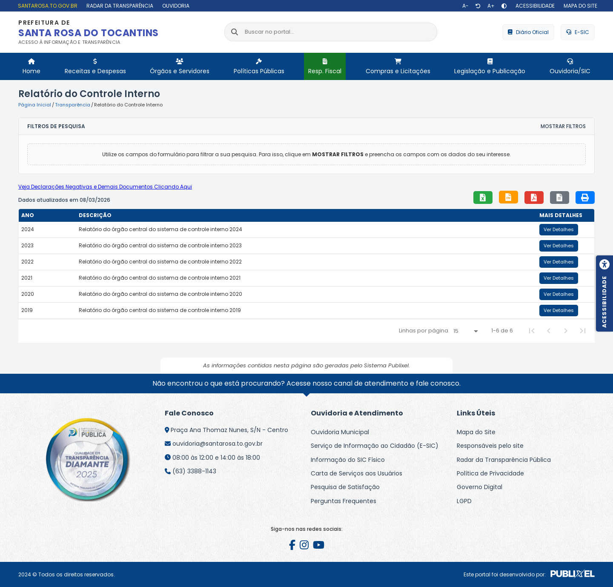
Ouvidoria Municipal (340, 432)
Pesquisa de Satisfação (345, 487)
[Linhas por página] (465, 331)
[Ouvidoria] (175, 5)
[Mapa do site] (579, 5)
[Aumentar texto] (491, 5)
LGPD (464, 501)
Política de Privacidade (490, 473)
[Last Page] (582, 330)
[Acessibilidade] (534, 5)
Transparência (72, 104)
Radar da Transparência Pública (504, 459)
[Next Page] (565, 330)
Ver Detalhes (559, 229)
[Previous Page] (548, 330)
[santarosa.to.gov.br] (46, 5)
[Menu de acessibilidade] (604, 293)
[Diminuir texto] (465, 5)
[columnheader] (47, 215)
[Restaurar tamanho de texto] (478, 6)
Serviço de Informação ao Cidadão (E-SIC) (374, 445)
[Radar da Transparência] (119, 5)
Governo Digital (479, 487)
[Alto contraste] (504, 6)
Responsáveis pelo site (490, 445)
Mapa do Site (476, 432)
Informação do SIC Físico (348, 459)
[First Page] (531, 330)
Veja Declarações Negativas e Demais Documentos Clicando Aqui (105, 186)
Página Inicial (34, 104)
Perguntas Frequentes (343, 501)
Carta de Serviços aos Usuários (356, 473)
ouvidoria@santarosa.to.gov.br (217, 443)
